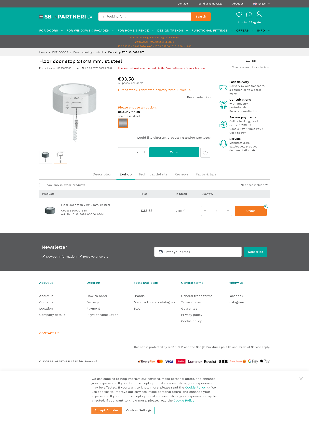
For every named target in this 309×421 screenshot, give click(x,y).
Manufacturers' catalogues (154, 302)
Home (43, 52)
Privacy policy (191, 315)
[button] (60, 157)
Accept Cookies (106, 410)
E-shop (125, 174)
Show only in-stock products (65, 184)
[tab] (102, 174)
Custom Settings (139, 410)
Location (46, 308)
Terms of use (191, 302)
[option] (123, 123)
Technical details (153, 174)
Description (103, 174)
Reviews (181, 174)
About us (238, 3)
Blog (137, 308)
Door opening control (88, 52)
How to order (97, 296)
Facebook (235, 296)
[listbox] (164, 124)
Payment (93, 308)
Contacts (183, 3)
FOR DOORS (60, 52)
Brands (139, 296)
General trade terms (196, 296)
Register (256, 22)
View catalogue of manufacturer (251, 67)
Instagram (236, 302)
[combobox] (144, 16)
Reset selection (199, 97)
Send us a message (210, 3)
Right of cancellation (102, 315)
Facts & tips (206, 174)
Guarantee (189, 308)
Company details (52, 315)
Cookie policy (191, 321)
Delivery (93, 302)
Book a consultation (243, 111)
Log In (243, 22)
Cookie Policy (195, 387)
